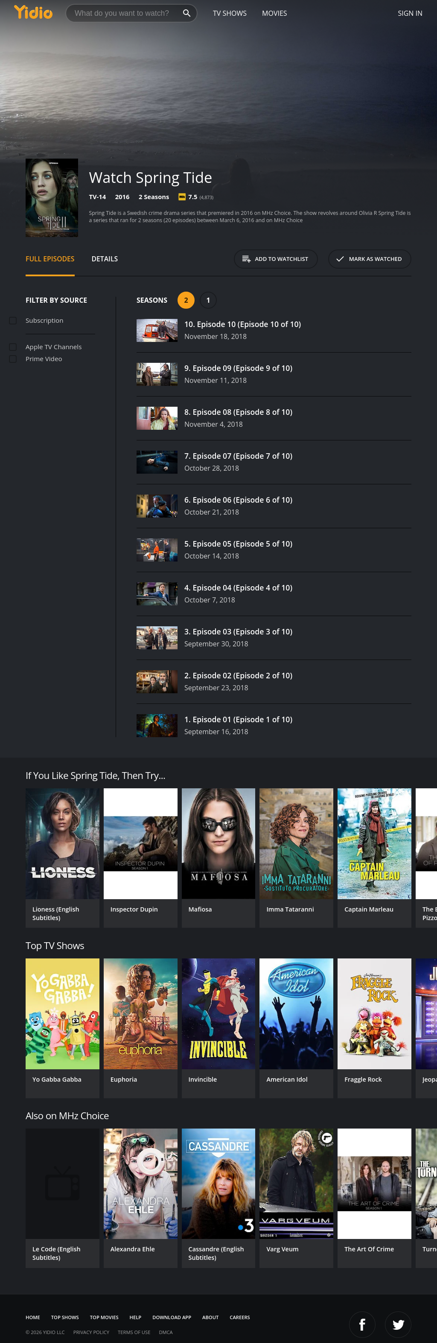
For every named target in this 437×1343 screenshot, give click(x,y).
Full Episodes (50, 258)
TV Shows (230, 13)
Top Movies (104, 1317)
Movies (274, 13)
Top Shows (65, 1317)
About (210, 1317)
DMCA (165, 1332)
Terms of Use (134, 1332)
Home (33, 1317)
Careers (240, 1317)
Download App (171, 1317)
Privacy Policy (91, 1332)
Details (105, 258)
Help (136, 1317)
